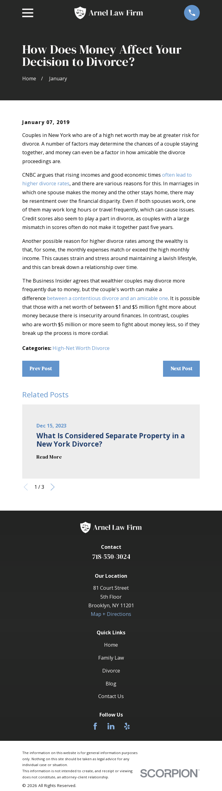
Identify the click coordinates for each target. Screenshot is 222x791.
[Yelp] (127, 726)
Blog (111, 683)
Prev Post (41, 368)
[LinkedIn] (111, 726)
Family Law (111, 657)
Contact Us (111, 696)
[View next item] (52, 487)
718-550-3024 (111, 556)
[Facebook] (95, 726)
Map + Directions (111, 614)
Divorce (111, 670)
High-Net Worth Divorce (81, 348)
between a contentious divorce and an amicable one (107, 298)
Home (111, 644)
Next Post (181, 368)
